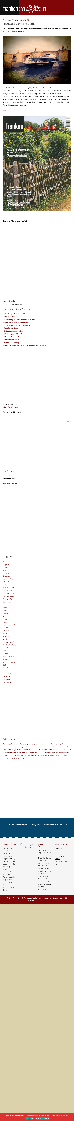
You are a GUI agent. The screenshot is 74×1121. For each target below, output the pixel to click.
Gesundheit (7, 670)
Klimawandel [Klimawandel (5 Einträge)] (22, 943)
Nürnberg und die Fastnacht (14, 342)
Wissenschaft (7, 739)
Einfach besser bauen (11, 368)
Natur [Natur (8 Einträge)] (44, 945)
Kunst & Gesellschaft (10, 690)
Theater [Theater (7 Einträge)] (56, 948)
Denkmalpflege (8, 644)
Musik (5, 704)
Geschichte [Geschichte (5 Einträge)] (42, 940)
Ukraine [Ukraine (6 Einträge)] (63, 948)
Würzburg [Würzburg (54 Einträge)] (23, 951)
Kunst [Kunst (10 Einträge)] (60, 943)
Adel (4, 627)
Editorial (6, 647)
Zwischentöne (7, 748)
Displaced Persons (10, 345)
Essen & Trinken (8, 653)
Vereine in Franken (9, 728)
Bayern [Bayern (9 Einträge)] (38, 937)
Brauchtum (6, 641)
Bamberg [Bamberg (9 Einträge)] (32, 937)
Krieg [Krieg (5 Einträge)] (48, 943)
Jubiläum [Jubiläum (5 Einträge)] (6, 943)
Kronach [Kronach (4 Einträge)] (54, 943)
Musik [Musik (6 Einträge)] (38, 945)
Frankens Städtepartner (10, 659)
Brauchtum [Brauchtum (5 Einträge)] (46, 937)
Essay (4, 650)
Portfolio (6, 713)
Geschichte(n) (7, 664)
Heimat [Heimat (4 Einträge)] (50, 940)
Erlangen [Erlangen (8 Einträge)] (14, 940)
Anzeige (5, 633)
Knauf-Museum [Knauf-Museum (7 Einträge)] (39, 943)
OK (27, 1118)
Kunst (5, 687)
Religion (6, 716)
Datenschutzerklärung (42, 1118)
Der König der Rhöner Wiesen (15, 362)
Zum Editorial (9, 329)
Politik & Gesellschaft (10, 710)
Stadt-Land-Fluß (8, 722)
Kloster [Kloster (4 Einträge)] (30, 943)
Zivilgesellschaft (8, 745)
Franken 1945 (7, 656)
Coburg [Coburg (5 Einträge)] (58, 937)
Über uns (58, 1062)
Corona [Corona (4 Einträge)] (64, 937)
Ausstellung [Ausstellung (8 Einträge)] (24, 937)
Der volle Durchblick (11, 365)
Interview (6, 679)
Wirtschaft (6, 733)
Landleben (6, 693)
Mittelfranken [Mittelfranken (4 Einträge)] (13, 945)
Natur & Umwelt (8, 707)
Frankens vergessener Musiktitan (16, 350)
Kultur (5, 684)
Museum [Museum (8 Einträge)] (32, 945)
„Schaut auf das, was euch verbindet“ (17, 353)
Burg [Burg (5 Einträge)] (52, 937)
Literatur (6, 696)
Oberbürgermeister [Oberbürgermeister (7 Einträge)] (61, 945)
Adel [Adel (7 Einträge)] (4, 937)
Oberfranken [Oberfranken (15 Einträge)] (7, 948)
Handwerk (6, 673)
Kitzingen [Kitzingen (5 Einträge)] (13, 943)
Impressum (47, 1112)
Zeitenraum (7, 742)
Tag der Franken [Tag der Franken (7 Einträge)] (47, 948)
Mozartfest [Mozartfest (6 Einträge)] (23, 945)
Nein (32, 1118)
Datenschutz (57, 1112)
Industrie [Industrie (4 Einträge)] (57, 940)
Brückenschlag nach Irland (13, 359)
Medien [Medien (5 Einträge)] (5, 945)
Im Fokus (6, 676)
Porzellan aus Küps (11, 356)
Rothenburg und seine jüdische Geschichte (19, 348)
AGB (65, 1112)
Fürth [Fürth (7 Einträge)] (36, 940)
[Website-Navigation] (70, 7)
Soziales (5, 719)
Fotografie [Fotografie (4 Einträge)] (22, 940)
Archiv (5, 636)
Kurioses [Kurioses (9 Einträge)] (67, 943)
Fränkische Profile (9, 661)
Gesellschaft (7, 667)
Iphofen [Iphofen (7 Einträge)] (64, 940)
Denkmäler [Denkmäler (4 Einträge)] (6, 940)
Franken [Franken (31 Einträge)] (29, 940)
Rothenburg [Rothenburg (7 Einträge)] (22, 948)
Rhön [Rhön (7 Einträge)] (15, 948)
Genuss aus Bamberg (11, 370)
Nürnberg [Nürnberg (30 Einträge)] (50, 945)
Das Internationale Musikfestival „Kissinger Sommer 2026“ (25, 373)
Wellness (5, 730)
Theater (5, 725)
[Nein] (72, 1117)
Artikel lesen (7, 110)
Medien (5, 699)
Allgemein (6, 630)
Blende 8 (6, 639)
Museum (6, 702)
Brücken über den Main (19, 24)
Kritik (5, 682)
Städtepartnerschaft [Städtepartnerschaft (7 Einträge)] (34, 948)
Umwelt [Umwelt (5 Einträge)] (5, 951)
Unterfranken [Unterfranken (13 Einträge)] (14, 951)
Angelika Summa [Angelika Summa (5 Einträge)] (12, 937)
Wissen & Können (9, 736)
